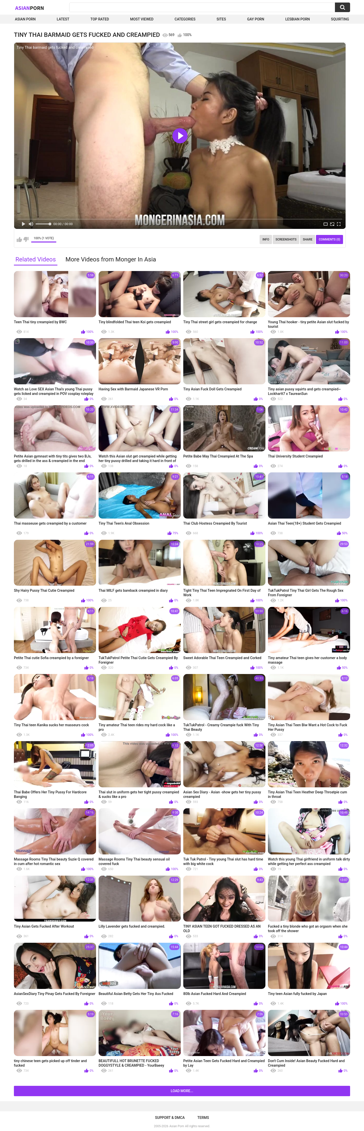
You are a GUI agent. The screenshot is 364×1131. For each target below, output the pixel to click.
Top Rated (99, 19)
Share (307, 239)
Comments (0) (329, 239)
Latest (63, 19)
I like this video (19, 239)
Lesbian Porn (297, 19)
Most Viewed (141, 19)
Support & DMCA (170, 1118)
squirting (340, 19)
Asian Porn (25, 19)
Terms (203, 1118)
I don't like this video (26, 239)
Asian (29, 7)
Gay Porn (255, 19)
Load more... (182, 1091)
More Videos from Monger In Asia (110, 259)
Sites (221, 19)
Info (265, 239)
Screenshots (286, 239)
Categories (185, 19)
